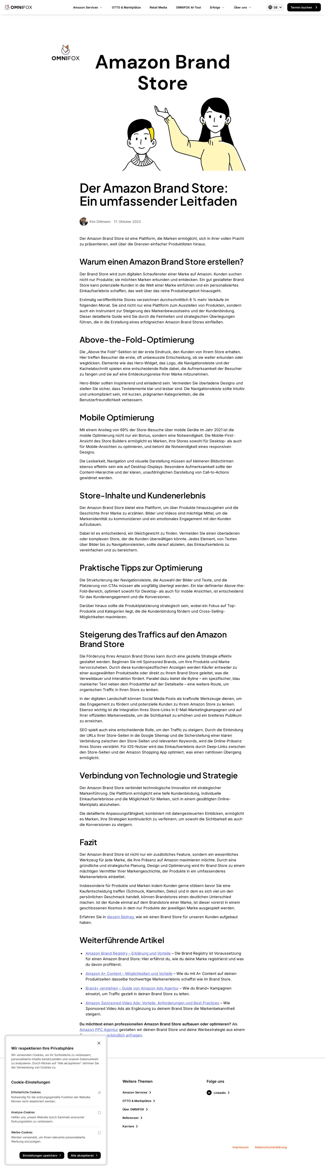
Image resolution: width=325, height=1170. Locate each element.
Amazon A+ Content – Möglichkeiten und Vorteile (129, 973)
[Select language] (275, 7)
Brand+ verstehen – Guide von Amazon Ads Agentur (132, 988)
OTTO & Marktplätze (126, 7)
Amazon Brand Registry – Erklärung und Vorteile (128, 953)
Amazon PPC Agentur (99, 1029)
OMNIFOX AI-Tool (188, 7)
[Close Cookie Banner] (99, 1043)
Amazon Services (88, 7)
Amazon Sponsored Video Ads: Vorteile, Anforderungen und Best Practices (152, 1003)
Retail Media (158, 7)
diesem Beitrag (120, 917)
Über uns (243, 7)
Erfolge (217, 7)
